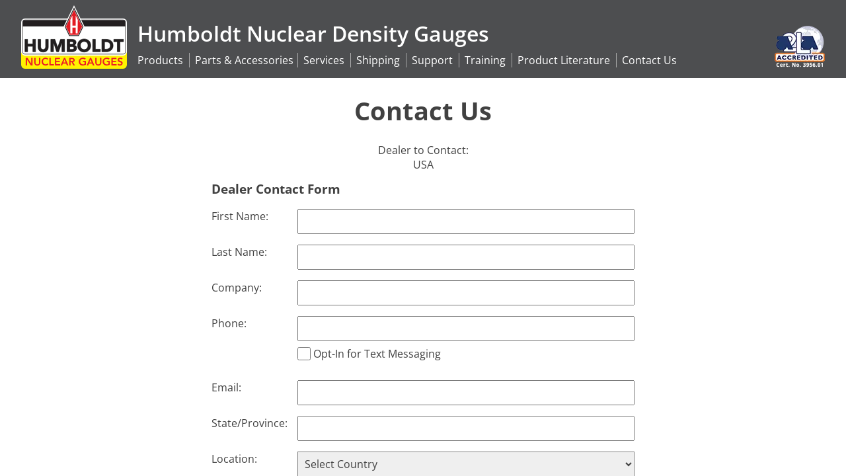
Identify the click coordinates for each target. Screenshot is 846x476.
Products (160, 60)
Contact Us (649, 60)
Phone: (229, 323)
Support (432, 60)
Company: (237, 287)
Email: (226, 387)
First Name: (240, 216)
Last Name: (239, 252)
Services (323, 60)
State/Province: (250, 423)
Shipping (378, 60)
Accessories (244, 60)
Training (485, 60)
